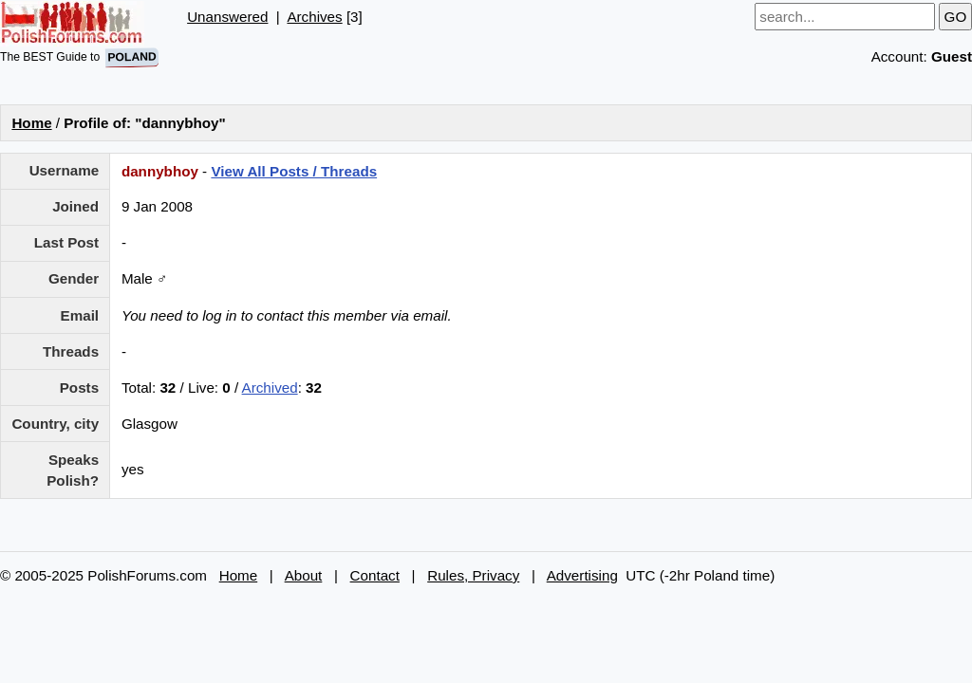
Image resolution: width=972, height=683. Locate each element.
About (304, 575)
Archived (270, 387)
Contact (375, 575)
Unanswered (227, 17)
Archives (314, 17)
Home (31, 123)
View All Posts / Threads (294, 171)
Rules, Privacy (473, 575)
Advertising (582, 575)
